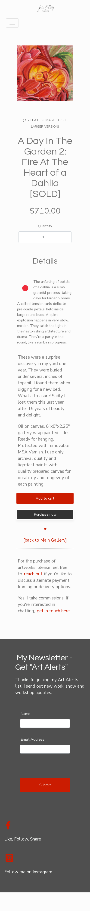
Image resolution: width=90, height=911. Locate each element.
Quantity (45, 226)
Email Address (32, 739)
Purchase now (45, 514)
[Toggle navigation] (12, 23)
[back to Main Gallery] (45, 540)
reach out (33, 574)
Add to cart (45, 498)
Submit (45, 784)
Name (25, 713)
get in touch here (53, 611)
